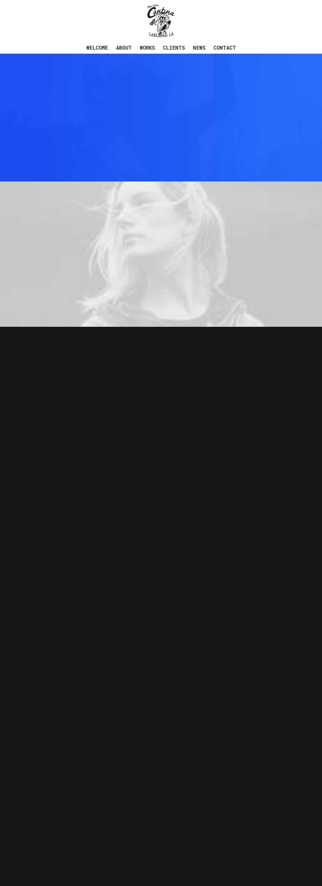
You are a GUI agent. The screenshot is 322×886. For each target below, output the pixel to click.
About (124, 47)
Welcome (97, 47)
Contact (225, 47)
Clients (174, 47)
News (199, 47)
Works (147, 47)
